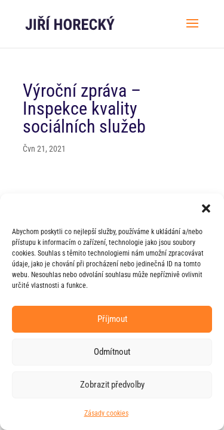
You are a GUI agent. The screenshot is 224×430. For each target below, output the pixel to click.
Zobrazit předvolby (112, 384)
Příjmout (112, 319)
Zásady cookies (106, 413)
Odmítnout (112, 351)
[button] (206, 208)
